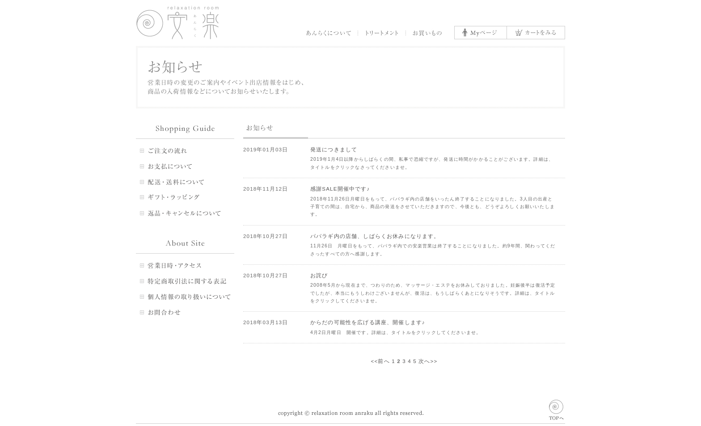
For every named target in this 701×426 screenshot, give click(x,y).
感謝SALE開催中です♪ (340, 189)
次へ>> (427, 361)
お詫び (319, 275)
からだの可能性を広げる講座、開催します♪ (367, 322)
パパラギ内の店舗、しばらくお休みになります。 (375, 236)
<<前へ (380, 361)
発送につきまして (333, 149)
